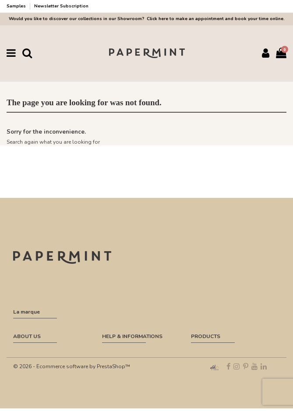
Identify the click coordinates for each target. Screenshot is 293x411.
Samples (17, 6)
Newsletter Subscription (61, 6)
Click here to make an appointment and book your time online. (215, 19)
